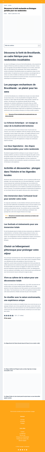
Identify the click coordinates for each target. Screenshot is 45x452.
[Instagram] (22, 449)
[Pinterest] (24, 449)
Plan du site (22, 435)
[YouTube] (26, 449)
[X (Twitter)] (20, 449)
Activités (22, 419)
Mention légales (22, 440)
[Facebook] (18, 449)
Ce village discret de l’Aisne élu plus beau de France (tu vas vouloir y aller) (22, 343)
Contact (22, 431)
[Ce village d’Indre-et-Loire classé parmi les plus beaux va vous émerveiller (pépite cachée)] (22, 383)
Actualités (22, 421)
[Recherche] (41, 1)
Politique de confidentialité (22, 437)
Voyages (22, 423)
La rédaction (22, 433)
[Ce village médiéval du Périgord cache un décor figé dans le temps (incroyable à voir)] (22, 356)
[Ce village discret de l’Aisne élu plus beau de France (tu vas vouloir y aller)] (22, 330)
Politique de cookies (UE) (23, 438)
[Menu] (3, 1)
